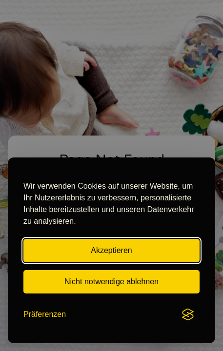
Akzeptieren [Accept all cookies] (111, 250)
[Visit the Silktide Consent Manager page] (188, 314)
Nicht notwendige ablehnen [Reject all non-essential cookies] (111, 281)
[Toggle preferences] (44, 314)
